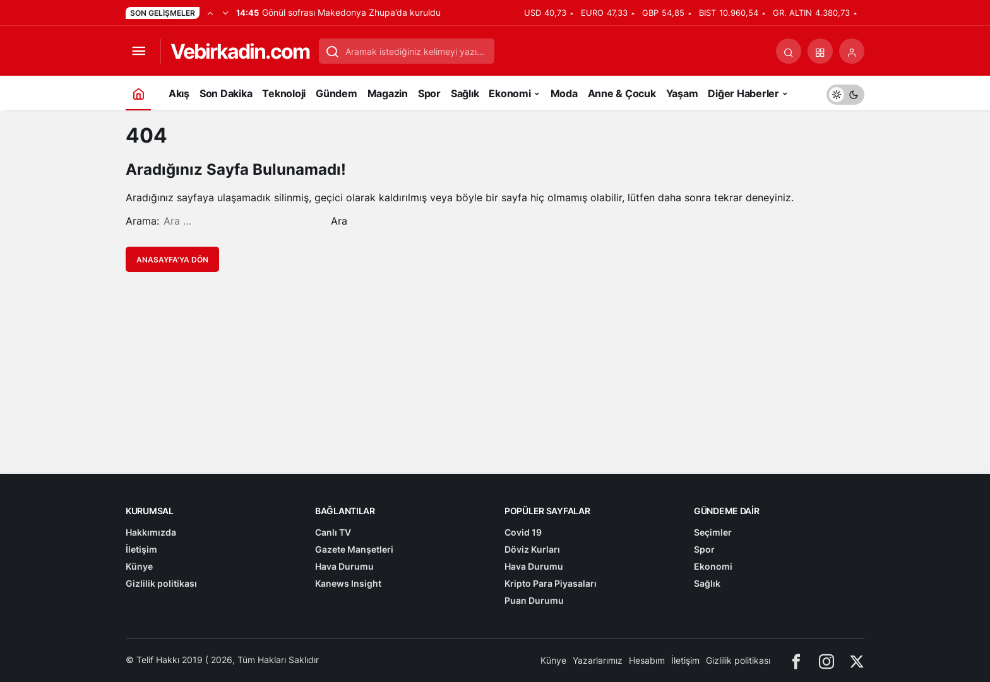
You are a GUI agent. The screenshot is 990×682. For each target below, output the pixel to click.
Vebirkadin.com (239, 51)
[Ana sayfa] (138, 93)
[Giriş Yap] (851, 51)
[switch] (845, 93)
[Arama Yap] (788, 51)
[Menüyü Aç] (138, 51)
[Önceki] (210, 12)
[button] (820, 51)
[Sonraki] (225, 12)
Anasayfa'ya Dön (172, 259)
